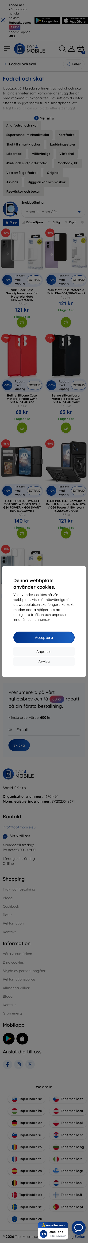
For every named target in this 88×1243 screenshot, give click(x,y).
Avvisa (44, 661)
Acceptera (44, 637)
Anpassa (44, 651)
